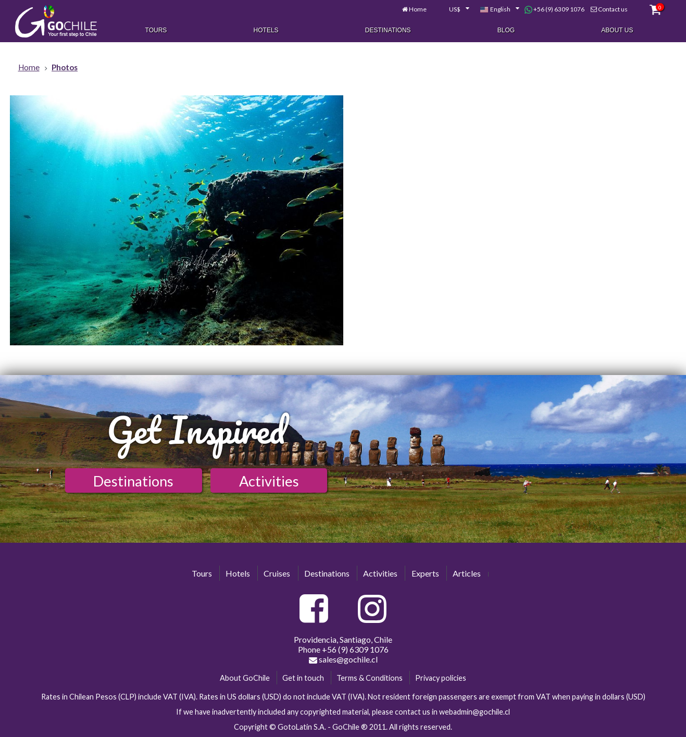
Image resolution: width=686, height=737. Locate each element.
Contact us (613, 9)
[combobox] (453, 9)
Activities (269, 481)
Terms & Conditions (369, 677)
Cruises (277, 573)
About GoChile (245, 677)
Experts (425, 573)
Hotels (266, 30)
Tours (156, 30)
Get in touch (303, 677)
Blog (506, 30)
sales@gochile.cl (343, 659)
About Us (617, 30)
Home (418, 9)
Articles (467, 573)
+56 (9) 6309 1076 (554, 9)
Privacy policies (440, 677)
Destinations (388, 30)
